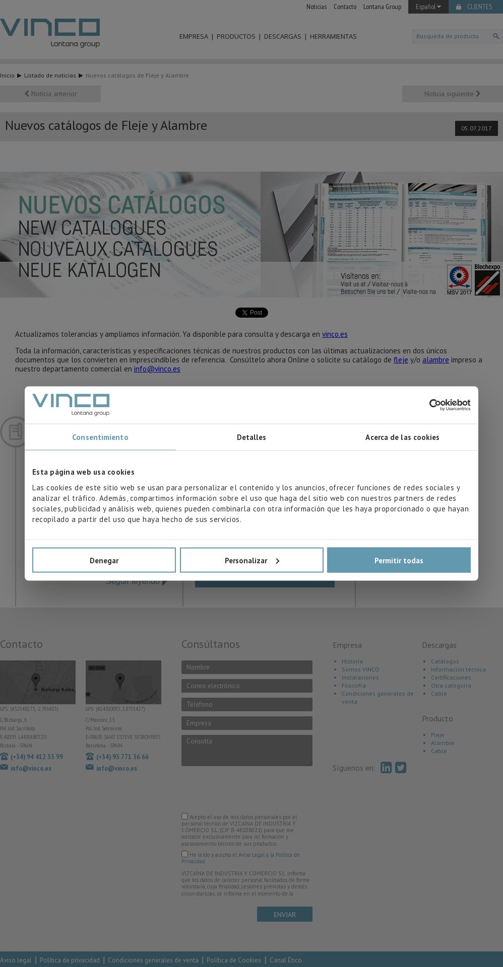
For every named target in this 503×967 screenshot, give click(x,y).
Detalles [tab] (252, 437)
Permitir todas (398, 560)
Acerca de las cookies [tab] (402, 437)
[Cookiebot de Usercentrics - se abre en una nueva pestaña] (427, 405)
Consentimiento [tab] (100, 437)
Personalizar (252, 560)
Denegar (104, 560)
